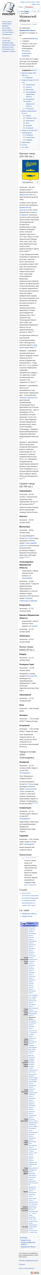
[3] (34, 347)
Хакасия (31, 1154)
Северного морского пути (28, 398)
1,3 (33, 857)
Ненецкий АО (32, 1021)
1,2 (31, 857)
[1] (32, 189)
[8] (27, 557)
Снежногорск (26, 53)
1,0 (26, 857)
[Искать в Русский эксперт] (35, 11)
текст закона (29, 885)
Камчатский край (33, 1168)
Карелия (31, 1011)
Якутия (34, 1175)
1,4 (35, 857)
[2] (32, 331)
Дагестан (31, 1055)
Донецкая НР (32, 1187)
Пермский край (33, 1092)
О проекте (22, 1264)
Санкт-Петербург (33, 995)
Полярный (26, 51)
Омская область (33, 1149)
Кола (34, 24)
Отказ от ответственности (26, 1268)
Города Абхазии (33, 1221)
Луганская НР (32, 1192)
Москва (30, 928)
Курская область (33, 959)
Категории (23, 1238)
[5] (20, 438)
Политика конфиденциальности (28, 1260)
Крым (33, 1049)
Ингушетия (31, 1057)
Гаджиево (25, 56)
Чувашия (31, 1109)
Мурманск (33, 38)
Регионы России (33, 1230)
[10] (36, 803)
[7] (25, 557)
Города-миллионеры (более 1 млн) (32, 1217)
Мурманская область (29, 914)
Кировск (35, 626)
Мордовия (34, 1079)
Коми (35, 1011)
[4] (35, 381)
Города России (27, 916)
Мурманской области (27, 30)
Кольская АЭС (32, 676)
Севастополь (32, 1030)
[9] (32, 803)
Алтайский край (33, 1132)
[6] (23, 478)
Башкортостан (32, 1074)
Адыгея (30, 1036)
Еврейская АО (32, 1162)
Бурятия (31, 1160)
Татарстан (31, 1102)
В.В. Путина (29, 538)
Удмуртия (31, 1103)
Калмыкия (31, 1045)
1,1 (28, 857)
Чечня (33, 1072)
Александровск (27, 578)
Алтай (30, 1130)
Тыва (35, 1152)
